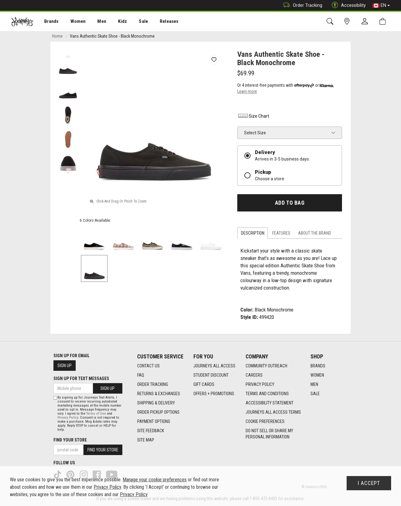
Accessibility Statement (269, 403)
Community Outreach (266, 366)
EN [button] (381, 5)
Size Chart (253, 116)
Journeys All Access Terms (273, 412)
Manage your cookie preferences (155, 480)
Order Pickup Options (158, 412)
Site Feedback (150, 431)
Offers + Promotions (213, 393)
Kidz (115, 22)
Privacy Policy (260, 384)
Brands (47, 22)
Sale (135, 22)
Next (68, 171)
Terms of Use (96, 414)
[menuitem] (48, 21)
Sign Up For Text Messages (81, 378)
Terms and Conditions (267, 393)
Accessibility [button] (347, 5)
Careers (254, 375)
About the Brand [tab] (314, 233)
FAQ (140, 375)
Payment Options (153, 421)
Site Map (145, 440)
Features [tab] (281, 233)
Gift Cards (203, 384)
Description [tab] (252, 233)
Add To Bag (289, 203)
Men (95, 22)
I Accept (369, 483)
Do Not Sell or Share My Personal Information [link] (269, 434)
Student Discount (211, 375)
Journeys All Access (214, 366)
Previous (68, 55)
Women (73, 22)
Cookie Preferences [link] (265, 421)
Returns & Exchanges (158, 393)
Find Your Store (70, 439)
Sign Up (64, 365)
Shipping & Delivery (156, 403)
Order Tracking (301, 5)
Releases (159, 22)
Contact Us (148, 366)
